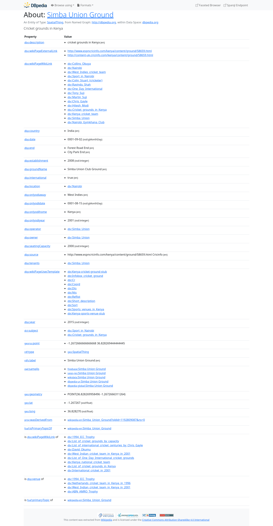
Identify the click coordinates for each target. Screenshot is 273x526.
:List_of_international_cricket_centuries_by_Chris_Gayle (105, 445)
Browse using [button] (61, 5)
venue (33, 479)
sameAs (31, 369)
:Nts (72, 292)
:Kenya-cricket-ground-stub (87, 272)
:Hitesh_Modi (78, 105)
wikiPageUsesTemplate (42, 272)
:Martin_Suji (77, 97)
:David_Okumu (79, 449)
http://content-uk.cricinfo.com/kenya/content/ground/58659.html (110, 55)
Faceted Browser (208, 5)
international (35, 178)
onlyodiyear (34, 220)
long (29, 411)
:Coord (74, 284)
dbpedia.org (150, 22)
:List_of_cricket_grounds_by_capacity (93, 441)
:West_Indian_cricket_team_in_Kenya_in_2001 (99, 454)
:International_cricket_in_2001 (89, 470)
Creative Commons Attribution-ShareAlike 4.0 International (175, 519)
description (34, 42)
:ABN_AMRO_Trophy (83, 491)
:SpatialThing (78, 352)
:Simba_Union (78, 118)
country (32, 131)
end (29, 148)
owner (31, 237)
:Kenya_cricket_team (83, 114)
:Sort (72, 305)
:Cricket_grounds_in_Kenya (87, 110)
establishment (36, 160)
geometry (33, 394)
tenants (32, 263)
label (30, 360)
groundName (35, 169)
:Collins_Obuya (79, 64)
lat (28, 403)
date (29, 139)
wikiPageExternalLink (40, 51)
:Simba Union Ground (87, 369)
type (29, 352)
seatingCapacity (37, 246)
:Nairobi (75, 68)
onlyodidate (34, 203)
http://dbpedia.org (104, 22)
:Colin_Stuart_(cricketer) (85, 80)
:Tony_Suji (76, 93)
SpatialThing (55, 22)
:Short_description (81, 301)
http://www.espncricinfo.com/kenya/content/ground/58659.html (110, 51)
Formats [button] (84, 5)
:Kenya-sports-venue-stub (86, 313)
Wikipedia (106, 519)
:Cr (71, 280)
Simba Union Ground (80, 14)
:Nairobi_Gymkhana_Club (86, 122)
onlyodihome (35, 212)
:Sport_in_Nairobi (81, 76)
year (29, 322)
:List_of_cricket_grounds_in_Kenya (92, 466)
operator (32, 229)
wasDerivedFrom (38, 420)
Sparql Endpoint (236, 5)
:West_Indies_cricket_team (87, 72)
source (31, 254)
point (32, 343)
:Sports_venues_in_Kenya (86, 309)
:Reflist (74, 297)
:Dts (72, 288)
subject (31, 330)
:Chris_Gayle (78, 101)
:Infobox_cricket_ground (85, 276)
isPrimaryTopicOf (38, 428)
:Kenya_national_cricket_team (89, 462)
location (32, 186)
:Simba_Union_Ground (89, 428)
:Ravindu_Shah (79, 84)
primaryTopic (38, 500)
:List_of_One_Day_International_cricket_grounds (101, 458)
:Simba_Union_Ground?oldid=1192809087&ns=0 (106, 420)
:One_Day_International (85, 89)
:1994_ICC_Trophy (81, 437)
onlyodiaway (35, 195)
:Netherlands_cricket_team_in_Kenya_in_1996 (99, 483)
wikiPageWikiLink (38, 64)
